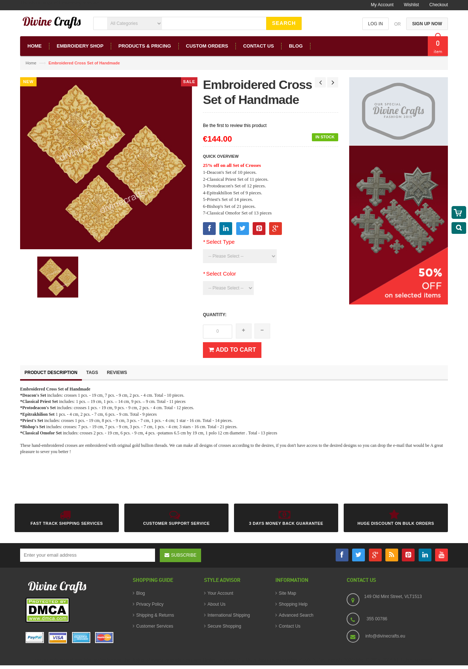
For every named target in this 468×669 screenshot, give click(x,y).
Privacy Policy (150, 604)
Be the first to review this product (235, 125)
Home (31, 63)
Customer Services (154, 626)
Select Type (219, 242)
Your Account (220, 593)
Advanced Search (296, 615)
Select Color (219, 273)
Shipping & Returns (155, 615)
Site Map (287, 593)
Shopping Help (293, 604)
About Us (217, 604)
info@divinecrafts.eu (385, 636)
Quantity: (214, 314)
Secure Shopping (224, 626)
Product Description (51, 372)
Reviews (117, 372)
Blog (140, 593)
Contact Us (290, 626)
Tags (92, 372)
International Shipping (229, 615)
